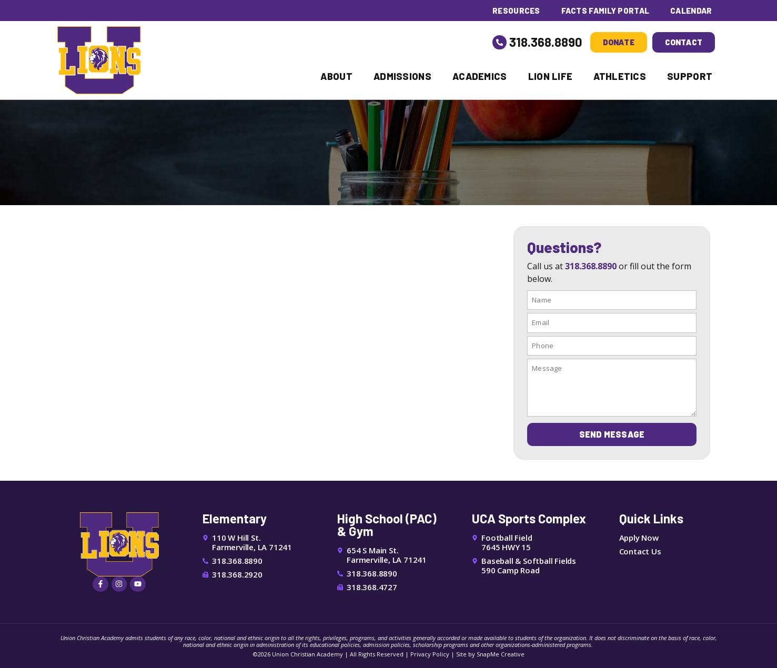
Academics (479, 76)
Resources (516, 10)
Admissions (402, 76)
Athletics (619, 76)
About (336, 76)
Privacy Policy (429, 654)
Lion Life (550, 76)
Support (689, 76)
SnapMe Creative (500, 654)
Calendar (691, 10)
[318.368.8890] (500, 42)
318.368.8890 (545, 41)
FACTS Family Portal (604, 10)
